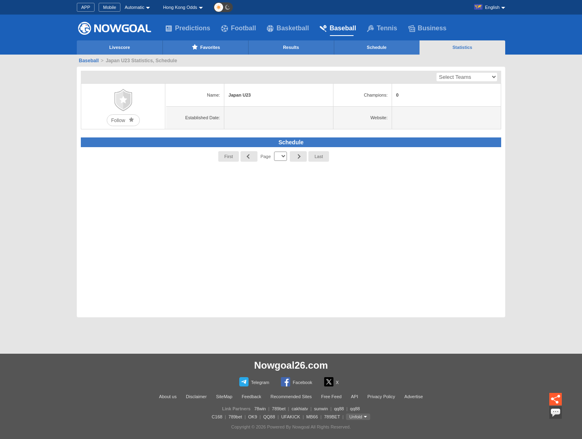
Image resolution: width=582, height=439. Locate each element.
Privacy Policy (381, 396)
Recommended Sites (291, 396)
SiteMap (224, 396)
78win (260, 408)
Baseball (338, 28)
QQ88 (269, 416)
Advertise (414, 396)
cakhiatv (300, 408)
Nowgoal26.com (291, 365)
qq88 (339, 408)
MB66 (312, 416)
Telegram (254, 381)
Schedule (377, 47)
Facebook (296, 381)
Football (238, 28)
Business (427, 28)
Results (291, 47)
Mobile (109, 7)
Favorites (205, 47)
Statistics (462, 47)
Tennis (382, 28)
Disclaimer (196, 396)
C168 (217, 416)
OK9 (252, 416)
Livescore (119, 47)
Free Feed (331, 396)
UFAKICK (290, 416)
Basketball (288, 28)
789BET (332, 416)
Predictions (187, 28)
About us (168, 396)
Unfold (355, 416)
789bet (279, 408)
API (354, 396)
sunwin (321, 408)
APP (85, 7)
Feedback (251, 396)
